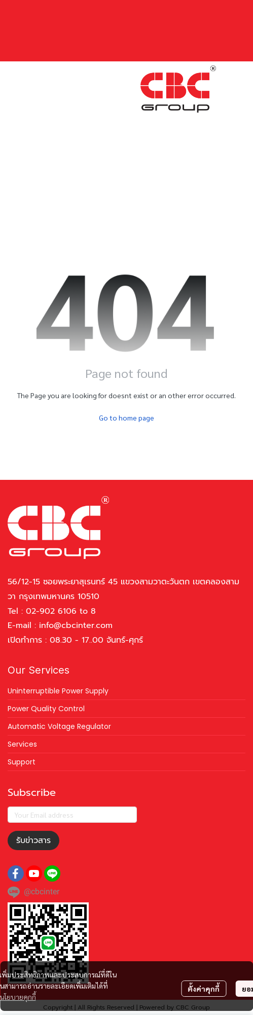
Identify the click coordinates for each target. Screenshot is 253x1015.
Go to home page (126, 417)
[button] (151, 121)
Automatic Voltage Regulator (59, 726)
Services (22, 744)
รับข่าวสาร (33, 840)
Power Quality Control (46, 709)
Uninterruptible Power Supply (58, 691)
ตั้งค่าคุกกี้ (204, 988)
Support (21, 762)
